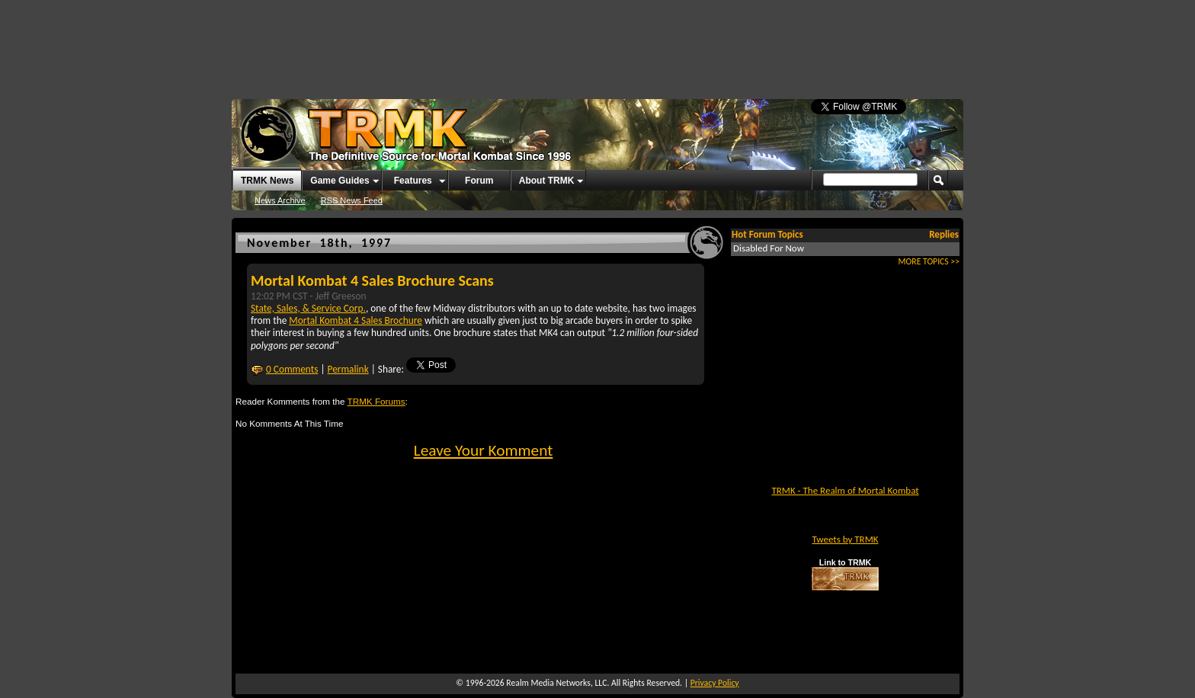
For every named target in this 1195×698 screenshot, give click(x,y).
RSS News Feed (352, 200)
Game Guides (339, 180)
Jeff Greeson (341, 296)
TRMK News (267, 180)
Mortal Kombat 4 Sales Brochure (355, 320)
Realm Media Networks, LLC (556, 682)
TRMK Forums (376, 401)
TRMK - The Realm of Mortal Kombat (844, 490)
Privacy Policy (714, 682)
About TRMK (547, 180)
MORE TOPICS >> (929, 261)
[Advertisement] (597, 42)
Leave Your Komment (483, 450)
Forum (479, 180)
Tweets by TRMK (845, 539)
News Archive (280, 200)
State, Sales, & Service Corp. (308, 308)
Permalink (348, 369)
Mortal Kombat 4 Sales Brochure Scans (372, 280)
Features (413, 180)
